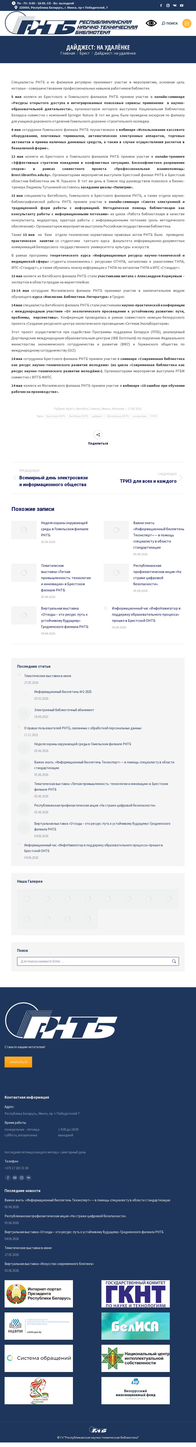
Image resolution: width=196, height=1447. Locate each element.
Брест (70, 409)
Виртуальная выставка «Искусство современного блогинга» (49, 1264)
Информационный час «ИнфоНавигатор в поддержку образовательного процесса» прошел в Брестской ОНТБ (146, 614)
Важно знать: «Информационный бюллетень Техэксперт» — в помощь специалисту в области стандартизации (158, 535)
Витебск (82, 409)
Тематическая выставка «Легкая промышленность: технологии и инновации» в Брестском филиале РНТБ (66, 577)
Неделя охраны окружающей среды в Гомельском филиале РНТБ (64, 528)
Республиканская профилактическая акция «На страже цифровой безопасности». (157, 574)
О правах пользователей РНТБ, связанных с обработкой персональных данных (83, 728)
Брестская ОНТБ (55, 416)
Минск (106, 409)
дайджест (97, 416)
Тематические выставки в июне (47, 676)
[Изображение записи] (23, 530)
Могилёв (118, 409)
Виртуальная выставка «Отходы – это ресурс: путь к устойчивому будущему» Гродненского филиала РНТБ (64, 617)
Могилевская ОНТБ (118, 416)
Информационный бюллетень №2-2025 (63, 692)
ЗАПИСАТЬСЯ (18, 1062)
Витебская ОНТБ (78, 416)
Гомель (95, 409)
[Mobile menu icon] (186, 23)
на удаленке (140, 416)
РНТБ (154, 416)
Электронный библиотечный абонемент (64, 710)
